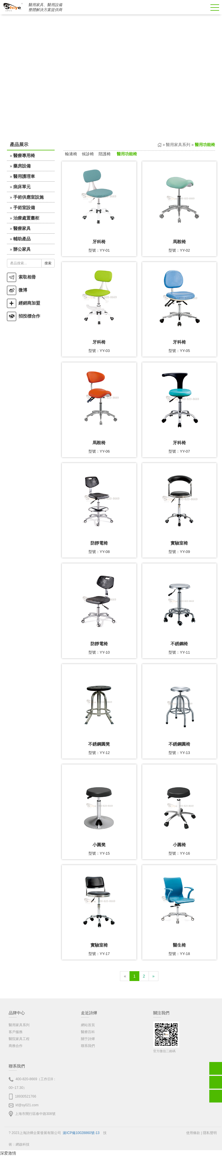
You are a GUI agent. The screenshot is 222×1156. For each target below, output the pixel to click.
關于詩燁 (88, 1039)
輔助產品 (22, 238)
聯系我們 (88, 1046)
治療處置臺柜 (26, 217)
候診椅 (88, 154)
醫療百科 (88, 1032)
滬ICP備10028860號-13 (81, 1133)
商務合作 (16, 1046)
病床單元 (22, 186)
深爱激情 (8, 1153)
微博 (17, 289)
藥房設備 (22, 165)
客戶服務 (16, 1032)
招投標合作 (23, 316)
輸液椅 (71, 154)
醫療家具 (22, 228)
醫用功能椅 (127, 154)
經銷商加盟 (23, 302)
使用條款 (193, 1133)
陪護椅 (105, 154)
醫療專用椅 (24, 155)
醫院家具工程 (19, 1039)
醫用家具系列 (178, 144)
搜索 (48, 263)
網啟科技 (22, 1144)
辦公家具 (22, 249)
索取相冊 (21, 276)
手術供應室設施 (28, 197)
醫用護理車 (24, 176)
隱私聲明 (210, 1133)
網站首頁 (88, 1025)
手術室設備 (24, 207)
